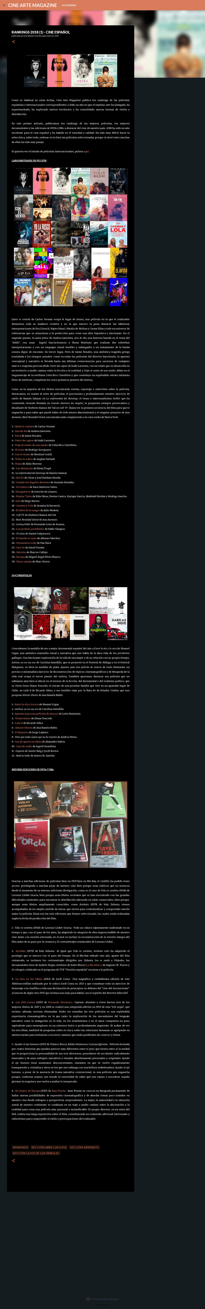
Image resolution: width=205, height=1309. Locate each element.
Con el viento (22, 454)
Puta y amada (24, 561)
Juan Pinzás (59, 1090)
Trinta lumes (23, 718)
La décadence (94, 965)
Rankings (20, 1147)
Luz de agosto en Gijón (28, 741)
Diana (18, 463)
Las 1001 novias (25, 1002)
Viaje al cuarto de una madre (31, 445)
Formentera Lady (26, 542)
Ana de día (21, 431)
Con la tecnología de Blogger (102, 1298)
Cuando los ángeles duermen (33, 482)
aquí (86, 151)
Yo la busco (22, 487)
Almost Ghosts (23, 727)
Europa (20, 556)
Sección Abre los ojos (49, 1147)
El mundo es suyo (26, 538)
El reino (19, 449)
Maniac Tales (24, 496)
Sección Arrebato (84, 1147)
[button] (13, 42)
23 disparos (21, 732)
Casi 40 (20, 547)
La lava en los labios (29, 978)
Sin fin (20, 477)
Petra (18, 435)
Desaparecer (23, 491)
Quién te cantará (24, 426)
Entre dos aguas (24, 440)
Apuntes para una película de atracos (36, 713)
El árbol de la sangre (28, 510)
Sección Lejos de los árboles (36, 1153)
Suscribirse (69, 5)
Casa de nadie (24, 746)
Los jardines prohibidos (30, 528)
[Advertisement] (28, 1214)
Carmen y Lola (24, 505)
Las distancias (24, 468)
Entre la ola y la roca (27, 704)
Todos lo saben (24, 459)
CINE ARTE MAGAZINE (32, 5)
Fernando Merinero (60, 1002)
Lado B (19, 723)
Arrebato (21, 951)
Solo (18, 501)
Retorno (21, 552)
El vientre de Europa (27, 1090)
